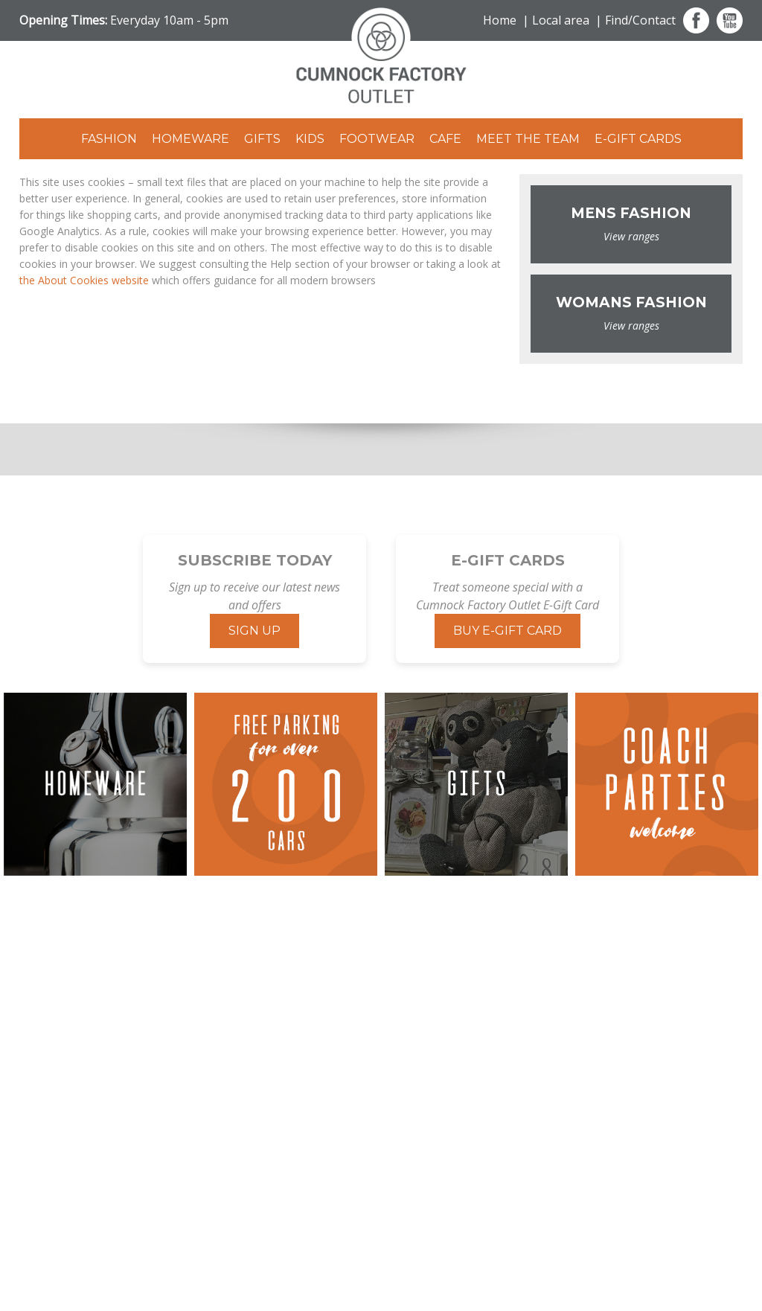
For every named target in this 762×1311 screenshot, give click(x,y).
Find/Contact (640, 20)
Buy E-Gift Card (507, 631)
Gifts (262, 139)
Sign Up (254, 631)
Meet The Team (528, 139)
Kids (309, 139)
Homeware (190, 139)
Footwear (376, 139)
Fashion (109, 139)
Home (499, 20)
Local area (560, 20)
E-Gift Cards (638, 139)
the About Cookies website (84, 280)
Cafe (445, 139)
